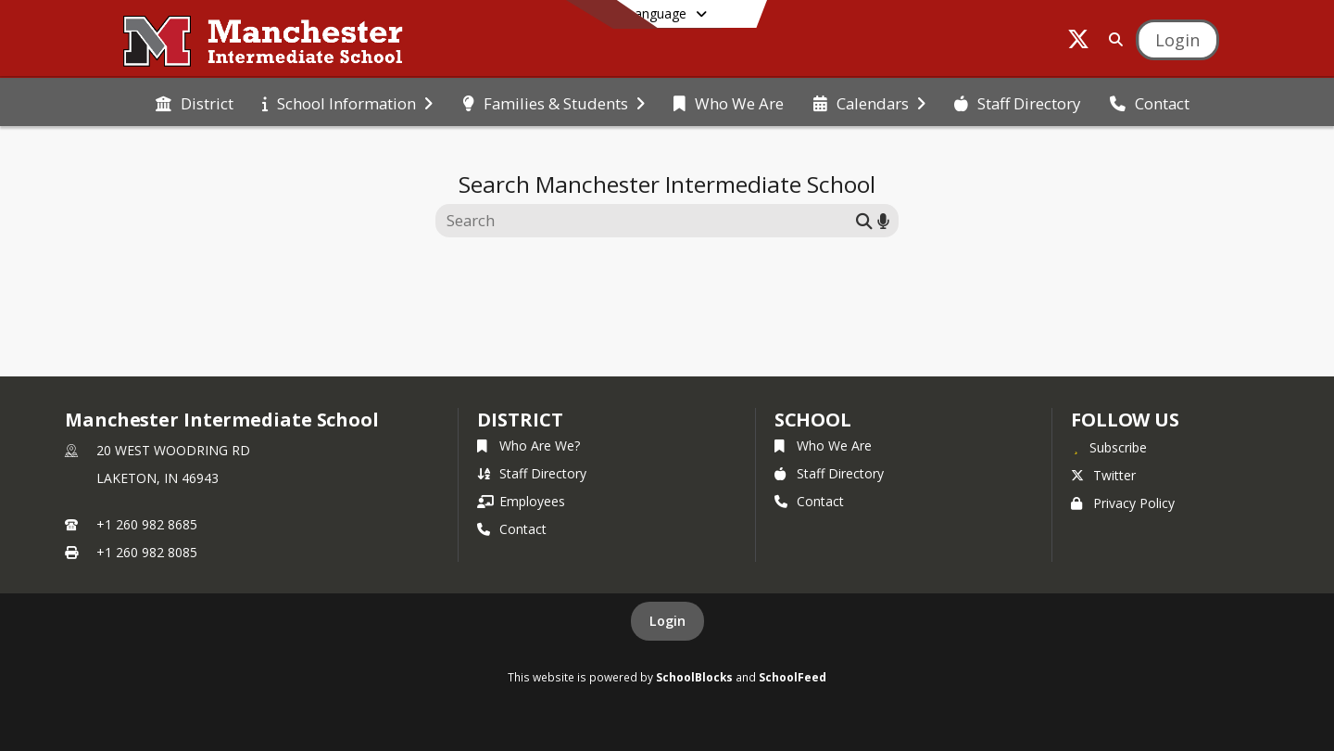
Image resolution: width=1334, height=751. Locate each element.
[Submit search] (864, 220)
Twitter (1103, 475)
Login (667, 621)
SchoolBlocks (694, 676)
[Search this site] (648, 221)
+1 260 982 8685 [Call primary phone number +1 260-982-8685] (146, 524)
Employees (521, 501)
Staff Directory (531, 473)
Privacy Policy (1123, 503)
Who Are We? (528, 445)
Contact (512, 529)
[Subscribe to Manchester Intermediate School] (1109, 447)
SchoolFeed (792, 676)
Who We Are (823, 445)
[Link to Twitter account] (1078, 42)
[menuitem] (194, 102)
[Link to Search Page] (1112, 39)
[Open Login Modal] (1177, 39)
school (812, 419)
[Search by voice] (883, 220)
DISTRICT (519, 419)
